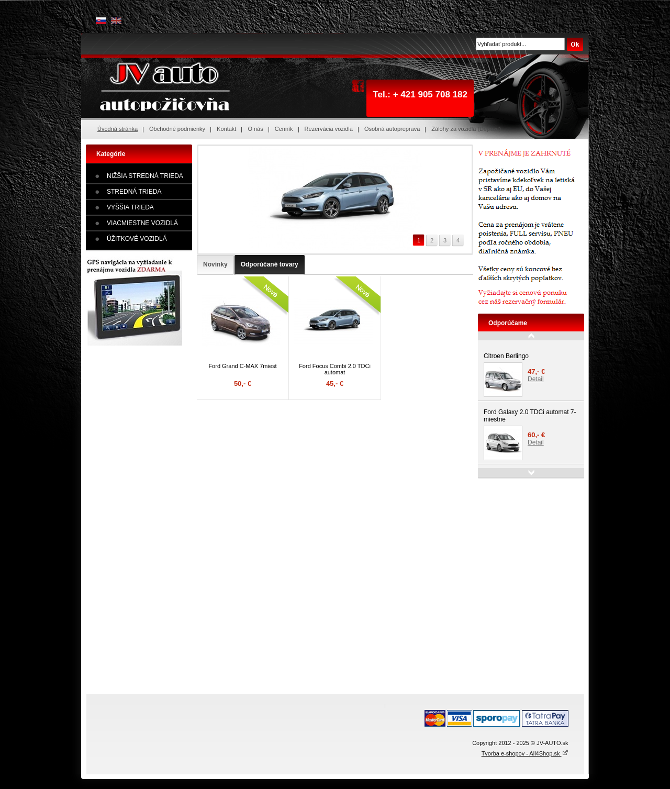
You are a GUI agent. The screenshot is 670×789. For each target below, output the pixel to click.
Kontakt (226, 129)
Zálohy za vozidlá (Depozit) (466, 129)
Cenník (284, 129)
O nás (255, 129)
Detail (536, 379)
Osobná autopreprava (392, 129)
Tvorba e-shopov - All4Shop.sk (525, 753)
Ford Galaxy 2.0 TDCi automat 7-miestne (530, 415)
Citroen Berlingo (506, 356)
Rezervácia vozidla (329, 129)
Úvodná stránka (117, 129)
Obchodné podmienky (177, 129)
